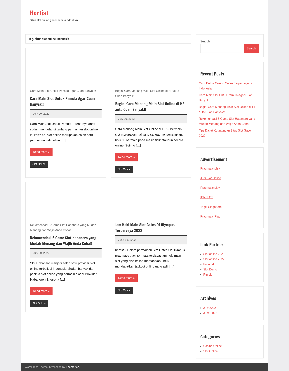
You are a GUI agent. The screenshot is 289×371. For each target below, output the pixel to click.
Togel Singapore (211, 206)
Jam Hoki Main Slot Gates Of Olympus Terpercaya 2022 (146, 227)
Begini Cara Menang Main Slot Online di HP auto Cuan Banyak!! (148, 106)
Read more (40, 151)
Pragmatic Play (210, 216)
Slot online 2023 (213, 254)
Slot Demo (210, 269)
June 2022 (210, 313)
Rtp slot (208, 274)
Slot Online (39, 164)
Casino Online (212, 346)
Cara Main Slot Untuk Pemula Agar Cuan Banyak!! (63, 101)
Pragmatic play (210, 168)
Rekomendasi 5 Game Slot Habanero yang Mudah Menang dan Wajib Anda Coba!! (64, 240)
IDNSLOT (206, 197)
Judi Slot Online (210, 178)
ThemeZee (72, 366)
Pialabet (208, 264)
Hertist (40, 12)
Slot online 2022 (213, 259)
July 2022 (209, 307)
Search (205, 41)
